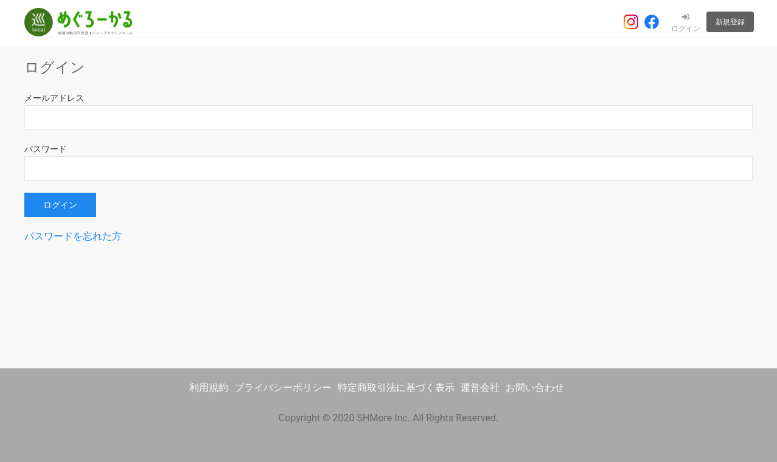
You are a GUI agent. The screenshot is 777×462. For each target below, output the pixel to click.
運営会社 (480, 387)
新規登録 (730, 22)
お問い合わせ (535, 387)
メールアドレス (54, 98)
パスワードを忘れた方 (73, 236)
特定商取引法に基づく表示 (396, 387)
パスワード (45, 149)
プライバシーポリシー (283, 387)
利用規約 (208, 387)
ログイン (685, 23)
